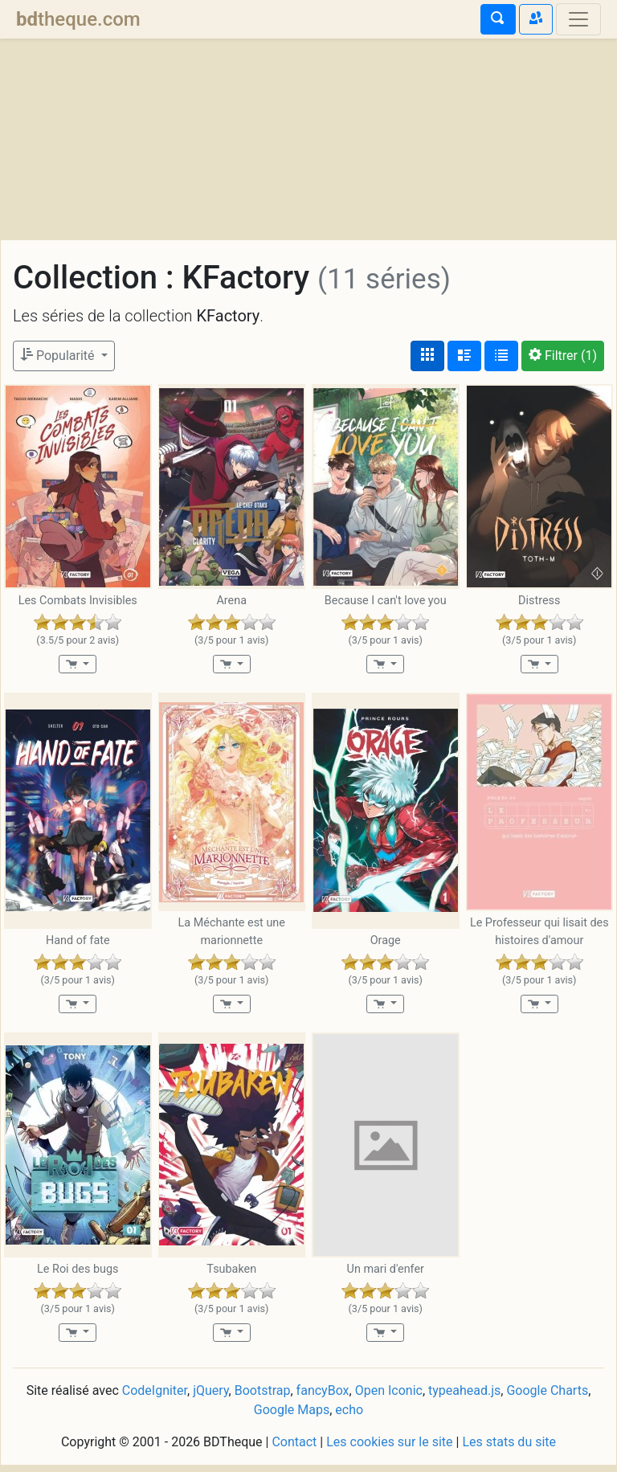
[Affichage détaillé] (464, 356)
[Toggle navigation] (578, 19)
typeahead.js (464, 1397)
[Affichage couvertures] (427, 356)
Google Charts (547, 1397)
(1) (563, 355)
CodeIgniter (154, 1397)
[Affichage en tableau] (501, 356)
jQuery (210, 1397)
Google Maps (291, 1416)
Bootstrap (263, 1397)
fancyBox (322, 1397)
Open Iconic (389, 1397)
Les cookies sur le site (389, 1448)
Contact (294, 1448)
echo (349, 1416)
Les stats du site (509, 1448)
